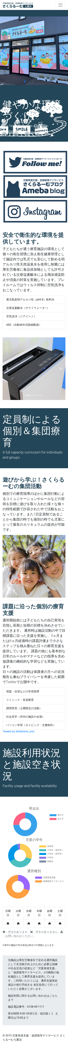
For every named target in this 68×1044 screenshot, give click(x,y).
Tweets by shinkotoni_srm (18, 731)
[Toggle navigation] (60, 5)
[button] (7, 368)
